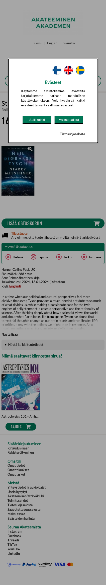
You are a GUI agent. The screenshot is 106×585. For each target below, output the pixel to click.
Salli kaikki (37, 120)
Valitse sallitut (69, 120)
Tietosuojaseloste (72, 134)
